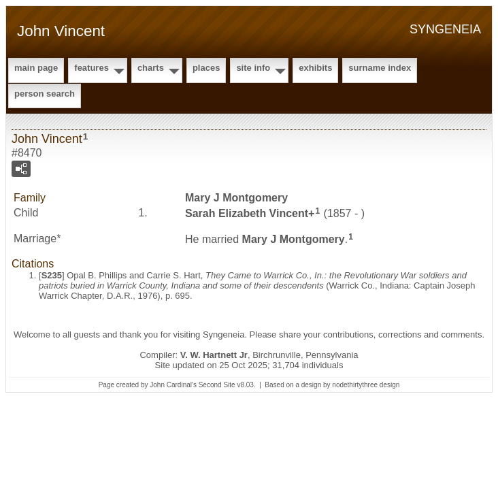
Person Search (44, 93)
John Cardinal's (173, 385)
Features (91, 68)
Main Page (36, 68)
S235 (52, 275)
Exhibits (315, 68)
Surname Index (379, 68)
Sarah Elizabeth (246, 212)
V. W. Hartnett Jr (214, 355)
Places (206, 68)
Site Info (253, 68)
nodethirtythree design (365, 385)
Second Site (217, 385)
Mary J (236, 197)
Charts (150, 68)
